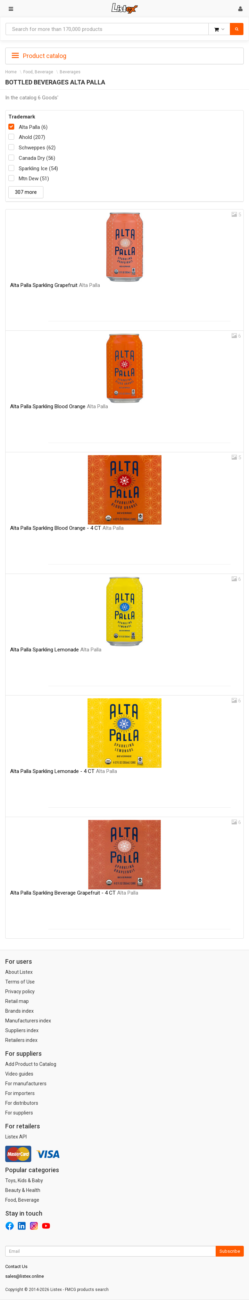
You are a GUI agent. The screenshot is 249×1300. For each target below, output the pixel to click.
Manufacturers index (28, 1020)
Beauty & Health (22, 1190)
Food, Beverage (38, 71)
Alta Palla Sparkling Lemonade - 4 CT (63, 771)
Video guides (19, 1074)
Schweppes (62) (37, 148)
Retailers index (21, 1040)
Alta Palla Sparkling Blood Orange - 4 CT (67, 528)
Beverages (70, 71)
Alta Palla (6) (33, 127)
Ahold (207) (32, 137)
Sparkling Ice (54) (38, 168)
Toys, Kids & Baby (24, 1180)
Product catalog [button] (39, 55)
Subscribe (229, 1251)
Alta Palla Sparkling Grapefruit (55, 285)
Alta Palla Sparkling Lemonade (55, 650)
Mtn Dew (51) (34, 178)
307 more (26, 192)
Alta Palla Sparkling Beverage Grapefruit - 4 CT (74, 893)
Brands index (19, 1011)
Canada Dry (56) (37, 158)
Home (11, 71)
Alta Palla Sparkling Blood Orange (59, 406)
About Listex (19, 972)
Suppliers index (22, 1030)
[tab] (124, 55)
